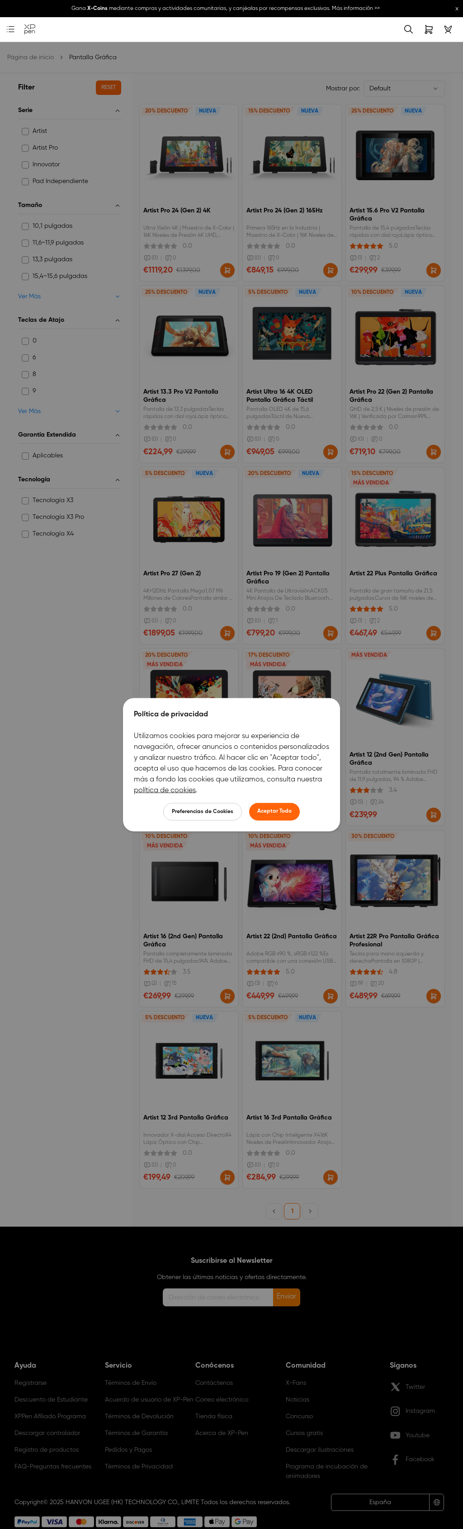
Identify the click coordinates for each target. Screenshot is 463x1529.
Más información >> (356, 8)
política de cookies (165, 790)
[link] (29, 29)
